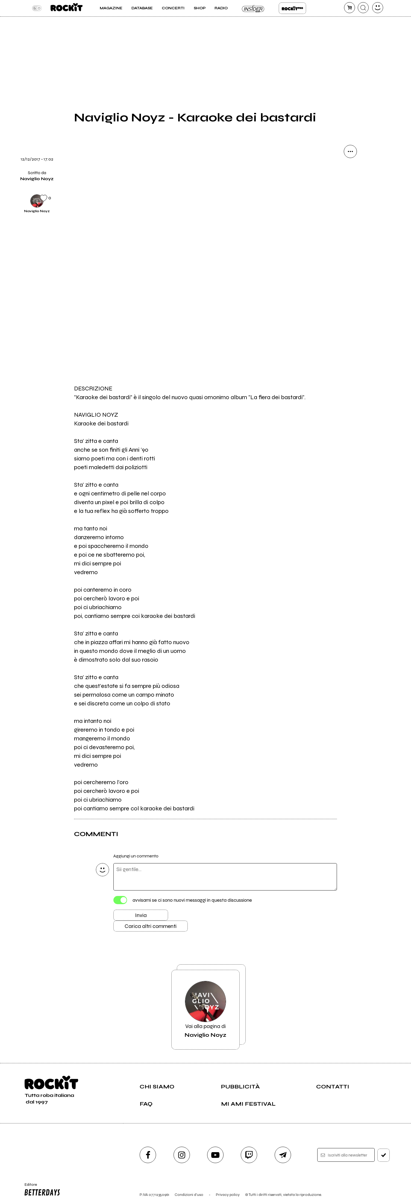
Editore (40, 1190)
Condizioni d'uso (189, 1194)
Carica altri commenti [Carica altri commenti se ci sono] (151, 926)
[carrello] (349, 7)
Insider (253, 8)
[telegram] (283, 1155)
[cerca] (363, 7)
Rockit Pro (292, 8)
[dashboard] (377, 7)
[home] (67, 8)
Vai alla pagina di (205, 1009)
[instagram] (182, 1155)
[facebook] (148, 1155)
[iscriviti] (383, 1155)
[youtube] (215, 1155)
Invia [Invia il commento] (141, 915)
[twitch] (249, 1155)
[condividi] (350, 151)
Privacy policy (228, 1194)
